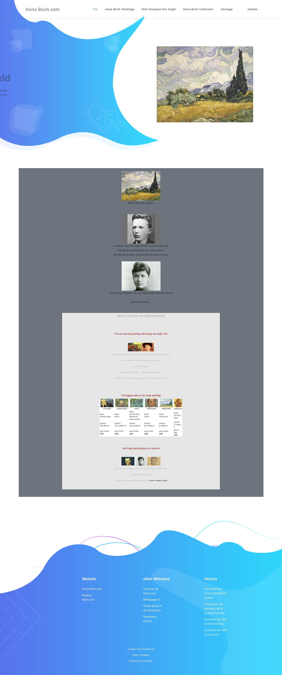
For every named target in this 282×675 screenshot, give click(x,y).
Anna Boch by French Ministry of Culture (216, 593)
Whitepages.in (152, 599)
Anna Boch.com (92, 588)
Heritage (227, 9)
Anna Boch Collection (198, 9)
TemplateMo (144, 655)
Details (253, 9)
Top (95, 9)
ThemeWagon (147, 661)
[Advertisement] (141, 158)
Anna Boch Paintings (119, 9)
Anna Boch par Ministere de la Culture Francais (215, 608)
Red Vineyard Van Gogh (159, 9)
